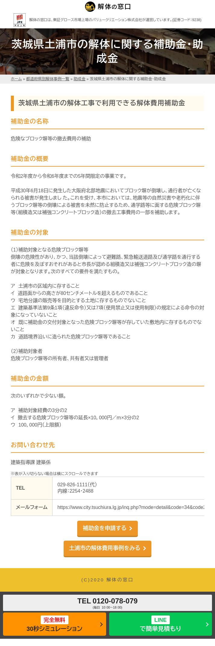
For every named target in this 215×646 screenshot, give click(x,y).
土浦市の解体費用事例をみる (104, 548)
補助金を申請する (105, 528)
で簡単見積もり (160, 624)
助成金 (79, 79)
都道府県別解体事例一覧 (47, 79)
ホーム (16, 79)
